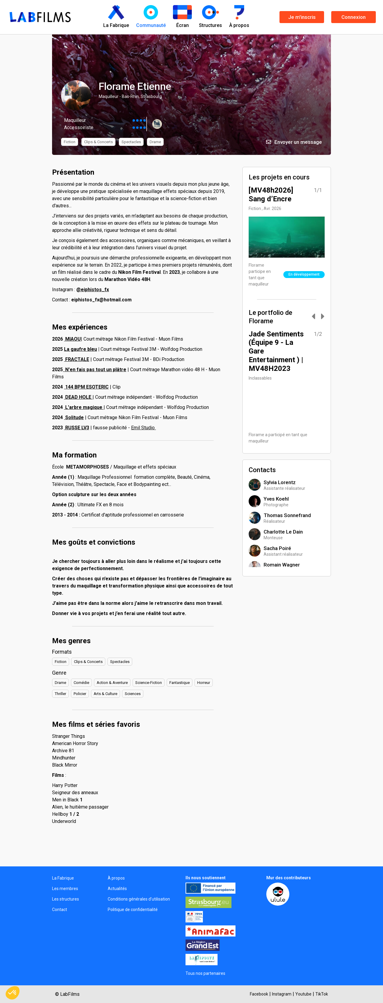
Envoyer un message (294, 142)
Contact (59, 909)
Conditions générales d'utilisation (139, 899)
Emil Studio (143, 427)
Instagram (281, 994)
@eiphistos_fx (92, 289)
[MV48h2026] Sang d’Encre (271, 194)
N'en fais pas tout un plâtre (94, 369)
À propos (116, 878)
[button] (12, 993)
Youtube (303, 994)
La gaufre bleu (80, 349)
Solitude (74, 417)
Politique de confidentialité (133, 909)
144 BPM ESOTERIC (86, 387)
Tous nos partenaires (205, 973)
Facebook (259, 994)
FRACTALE (76, 359)
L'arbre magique (84, 407)
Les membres (65, 888)
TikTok (321, 994)
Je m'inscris (302, 17)
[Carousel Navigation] (315, 317)
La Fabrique (63, 878)
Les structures (65, 899)
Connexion (353, 17)
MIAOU (72, 339)
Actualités (117, 888)
